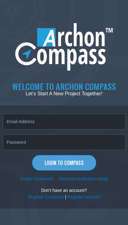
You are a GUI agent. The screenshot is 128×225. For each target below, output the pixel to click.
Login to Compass (64, 163)
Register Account (83, 196)
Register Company (46, 196)
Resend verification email (83, 178)
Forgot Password (36, 178)
